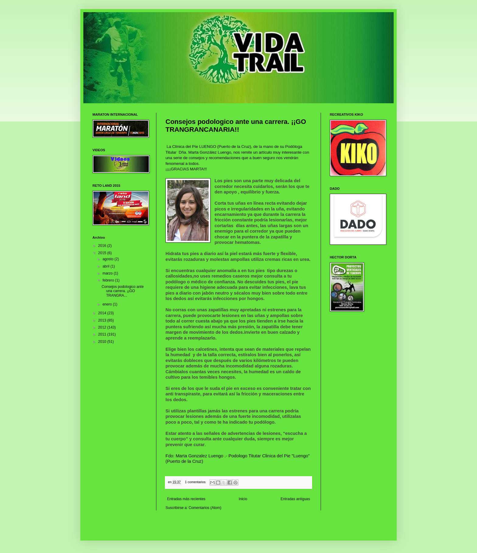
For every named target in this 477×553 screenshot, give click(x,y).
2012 (102, 327)
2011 (102, 334)
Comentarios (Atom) (205, 508)
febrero (109, 280)
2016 (102, 246)
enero (108, 304)
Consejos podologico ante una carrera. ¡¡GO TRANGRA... (123, 291)
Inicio (243, 499)
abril (106, 266)
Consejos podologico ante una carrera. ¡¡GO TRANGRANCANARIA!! (235, 125)
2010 (102, 342)
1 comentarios (195, 482)
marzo (108, 273)
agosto (108, 259)
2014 (102, 313)
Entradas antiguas (295, 499)
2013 (102, 320)
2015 (102, 253)
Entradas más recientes (186, 499)
